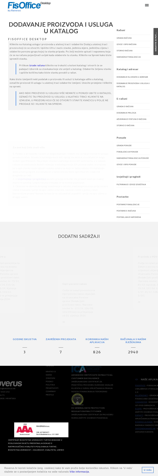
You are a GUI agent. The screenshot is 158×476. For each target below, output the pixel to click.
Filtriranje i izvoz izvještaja (131, 188)
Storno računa (125, 54)
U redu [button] (148, 470)
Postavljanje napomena (129, 220)
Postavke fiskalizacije (128, 208)
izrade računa (37, 68)
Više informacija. (80, 471)
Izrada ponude (124, 149)
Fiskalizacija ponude (127, 155)
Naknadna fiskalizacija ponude (133, 161)
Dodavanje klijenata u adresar (132, 80)
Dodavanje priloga (126, 116)
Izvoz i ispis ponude (126, 168)
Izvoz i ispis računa (126, 47)
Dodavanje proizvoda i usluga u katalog (133, 88)
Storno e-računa (125, 129)
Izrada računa (124, 41)
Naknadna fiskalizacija (129, 60)
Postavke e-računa (126, 214)
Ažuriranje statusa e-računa (131, 122)
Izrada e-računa (125, 110)
